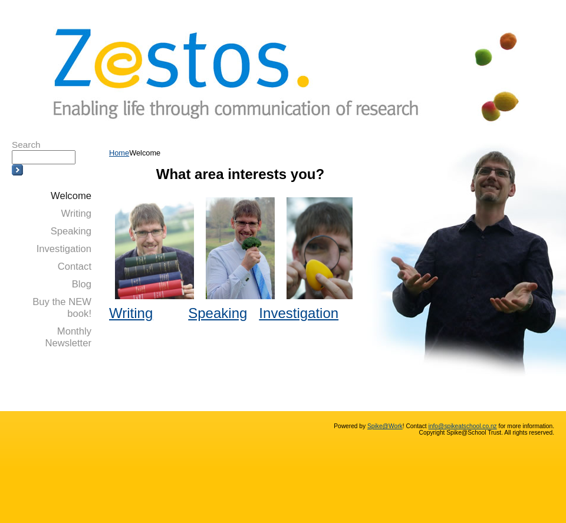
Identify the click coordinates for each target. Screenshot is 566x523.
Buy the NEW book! (61, 307)
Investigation (64, 248)
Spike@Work (385, 426)
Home (119, 152)
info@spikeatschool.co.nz (463, 426)
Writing (76, 213)
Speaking (71, 231)
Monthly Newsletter (68, 337)
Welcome (71, 195)
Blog (81, 284)
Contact (74, 266)
